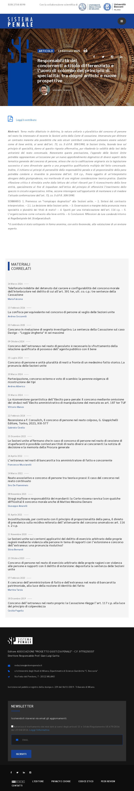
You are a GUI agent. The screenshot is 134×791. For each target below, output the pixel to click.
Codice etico (86, 781)
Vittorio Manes (16, 406)
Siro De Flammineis (18, 485)
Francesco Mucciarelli (19, 464)
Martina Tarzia (15, 589)
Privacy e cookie (61, 781)
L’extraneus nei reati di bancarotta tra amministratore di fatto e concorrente (60, 460)
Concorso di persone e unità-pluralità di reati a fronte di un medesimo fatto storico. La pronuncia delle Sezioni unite (66, 363)
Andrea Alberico (16, 386)
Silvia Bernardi (15, 549)
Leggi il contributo (22, 119)
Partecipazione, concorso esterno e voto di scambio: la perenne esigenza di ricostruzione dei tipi (58, 380)
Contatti (17, 785)
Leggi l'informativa (39, 729)
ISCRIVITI (21, 753)
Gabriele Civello (16, 427)
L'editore (38, 781)
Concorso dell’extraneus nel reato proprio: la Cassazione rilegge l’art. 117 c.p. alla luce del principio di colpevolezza (66, 604)
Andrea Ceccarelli (17, 316)
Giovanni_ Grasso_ (55, 90)
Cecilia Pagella (15, 610)
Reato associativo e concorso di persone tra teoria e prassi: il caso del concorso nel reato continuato (63, 479)
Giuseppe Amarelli (17, 505)
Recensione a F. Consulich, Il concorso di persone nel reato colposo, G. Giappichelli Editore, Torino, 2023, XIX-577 (63, 421)
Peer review (108, 781)
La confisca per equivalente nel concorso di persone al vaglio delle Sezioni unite (61, 312)
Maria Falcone (15, 298)
